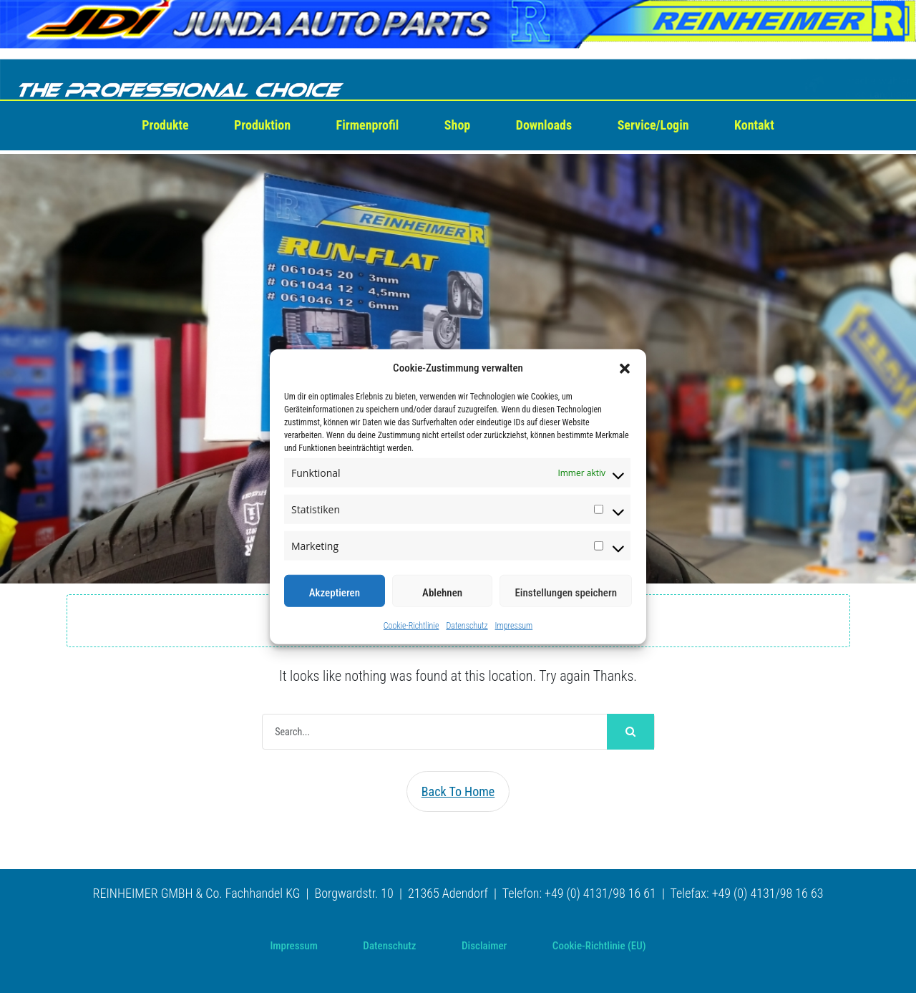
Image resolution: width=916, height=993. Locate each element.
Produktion (262, 124)
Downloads (544, 124)
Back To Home (458, 791)
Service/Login (653, 124)
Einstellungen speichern (566, 592)
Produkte (165, 124)
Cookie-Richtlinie (411, 626)
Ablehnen (442, 592)
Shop (457, 124)
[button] (625, 368)
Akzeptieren (334, 592)
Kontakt (754, 124)
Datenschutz (466, 626)
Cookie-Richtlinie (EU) (599, 945)
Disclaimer (484, 945)
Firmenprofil (367, 124)
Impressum (514, 626)
